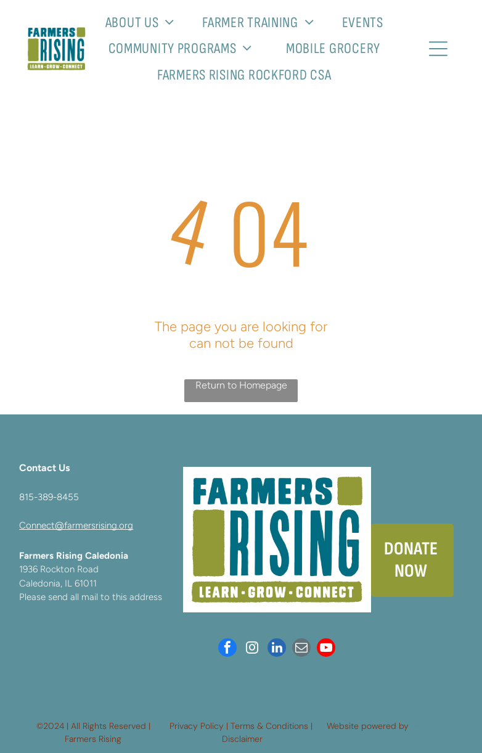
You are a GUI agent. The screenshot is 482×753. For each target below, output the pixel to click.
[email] (301, 649)
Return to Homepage (241, 385)
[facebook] (227, 649)
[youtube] (326, 649)
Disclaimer (242, 738)
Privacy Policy (197, 725)
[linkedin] (277, 649)
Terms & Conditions (269, 725)
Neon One (431, 725)
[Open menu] (438, 48)
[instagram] (252, 649)
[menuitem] (144, 22)
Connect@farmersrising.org (76, 525)
